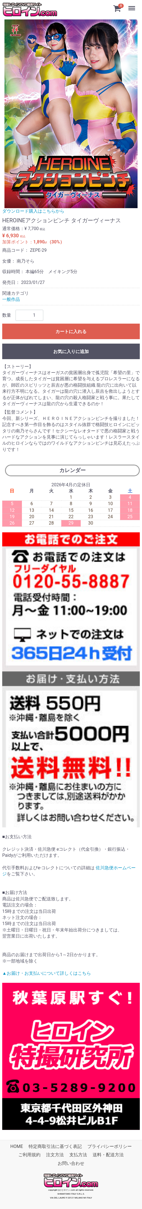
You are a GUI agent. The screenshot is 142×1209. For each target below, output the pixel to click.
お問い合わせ (71, 1163)
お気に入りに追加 (71, 351)
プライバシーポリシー (109, 1146)
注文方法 (55, 1155)
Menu (132, 5)
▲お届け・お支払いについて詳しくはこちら (46, 973)
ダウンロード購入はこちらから (33, 211)
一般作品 (11, 299)
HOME (16, 1146)
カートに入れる (71, 331)
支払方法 (78, 1155)
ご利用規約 (29, 1155)
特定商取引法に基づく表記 (55, 1146)
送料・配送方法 (108, 1155)
